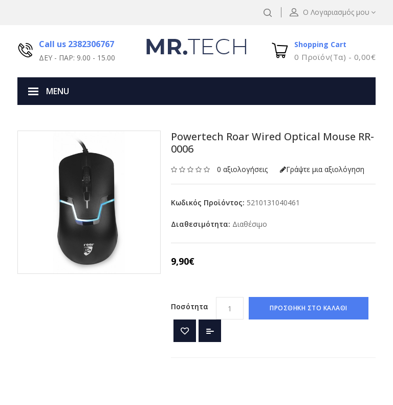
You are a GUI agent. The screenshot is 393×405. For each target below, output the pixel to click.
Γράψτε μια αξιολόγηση (322, 169)
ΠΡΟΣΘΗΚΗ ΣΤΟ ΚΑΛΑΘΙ (308, 308)
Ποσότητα (189, 306)
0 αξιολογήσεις (242, 169)
